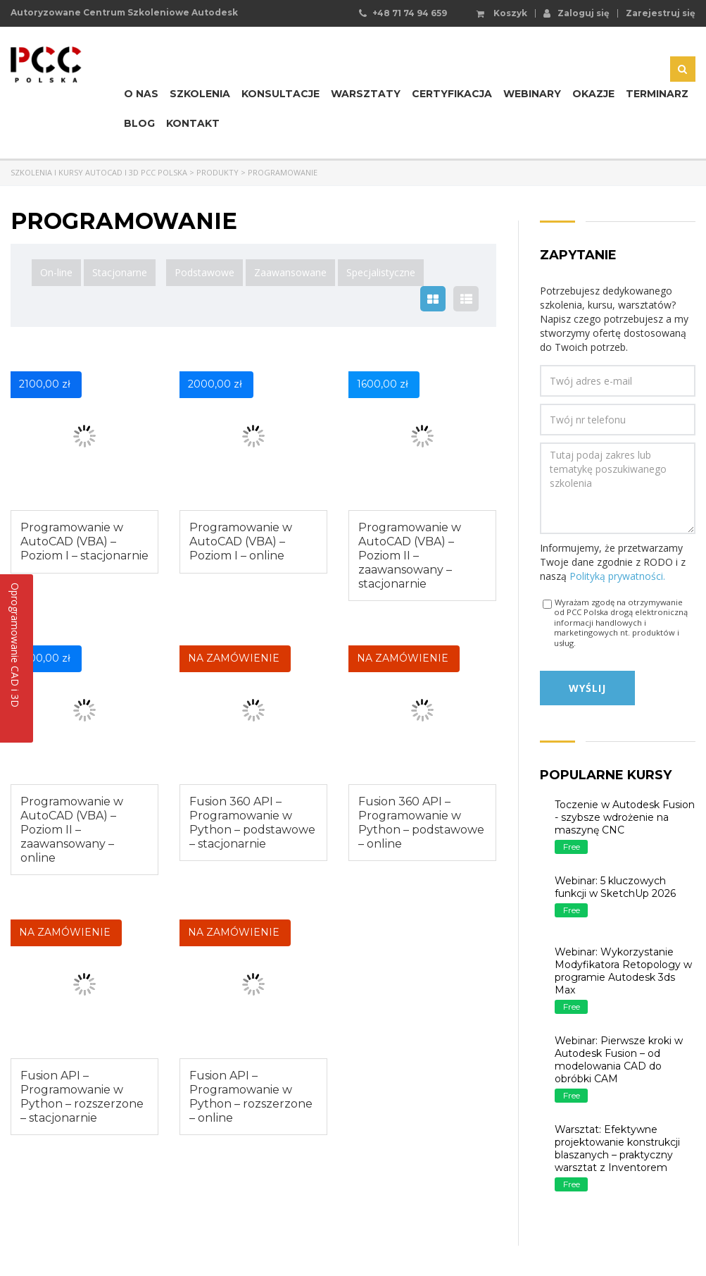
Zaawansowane (290, 272)
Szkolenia (200, 93)
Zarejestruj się (660, 13)
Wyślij (587, 688)
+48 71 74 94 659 (409, 13)
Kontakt (193, 123)
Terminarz (657, 93)
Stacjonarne (119, 272)
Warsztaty (366, 93)
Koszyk (502, 13)
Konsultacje (280, 93)
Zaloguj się (576, 13)
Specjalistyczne (380, 272)
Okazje (593, 93)
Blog (139, 123)
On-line (56, 272)
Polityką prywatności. (617, 576)
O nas (141, 93)
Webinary (532, 93)
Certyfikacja (452, 93)
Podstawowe (204, 272)
